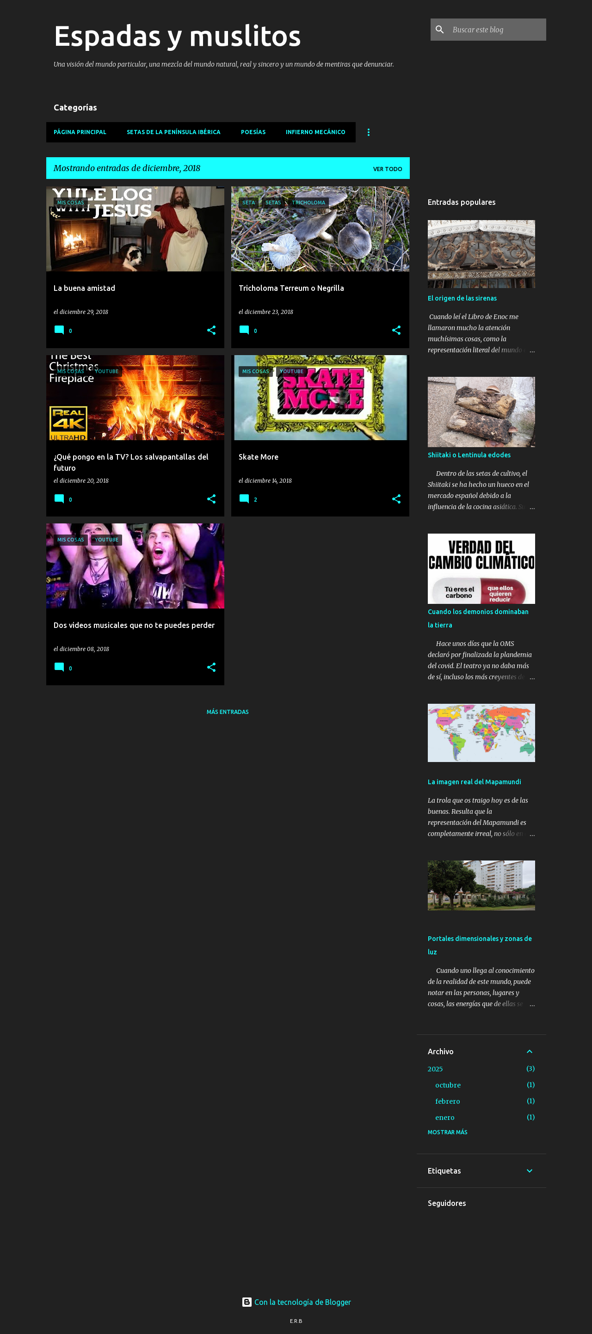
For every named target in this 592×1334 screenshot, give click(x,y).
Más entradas (228, 712)
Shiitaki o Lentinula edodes (469, 455)
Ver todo (387, 169)
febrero (447, 1101)
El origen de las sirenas (462, 298)
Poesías (253, 132)
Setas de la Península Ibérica (174, 132)
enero (445, 1117)
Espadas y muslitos (177, 35)
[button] (211, 331)
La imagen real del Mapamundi (474, 782)
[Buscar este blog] (497, 29)
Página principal (80, 132)
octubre (448, 1085)
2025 (435, 1069)
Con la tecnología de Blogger (296, 1302)
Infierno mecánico (315, 132)
